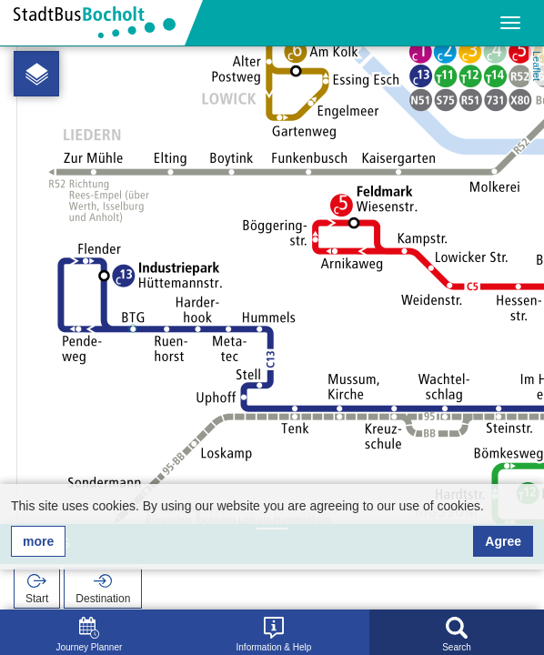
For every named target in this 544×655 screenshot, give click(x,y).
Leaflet (536, 66)
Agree (503, 541)
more (38, 541)
